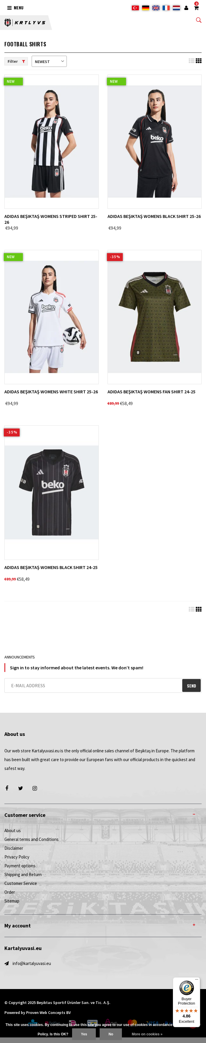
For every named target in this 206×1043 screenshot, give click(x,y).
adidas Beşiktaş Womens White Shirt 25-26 (51, 391)
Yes (84, 1034)
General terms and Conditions (31, 839)
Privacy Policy (16, 857)
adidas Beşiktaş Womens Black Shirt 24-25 (51, 567)
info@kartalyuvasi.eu (32, 963)
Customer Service (20, 883)
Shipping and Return (23, 874)
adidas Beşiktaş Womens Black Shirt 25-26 (154, 216)
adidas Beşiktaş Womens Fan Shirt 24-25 (151, 391)
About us (12, 830)
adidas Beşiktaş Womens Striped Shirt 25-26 (50, 219)
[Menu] (196, 980)
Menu (15, 7)
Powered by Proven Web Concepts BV (37, 1012)
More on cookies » (147, 1034)
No (110, 1034)
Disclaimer (13, 848)
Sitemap (11, 901)
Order (9, 892)
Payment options (19, 865)
